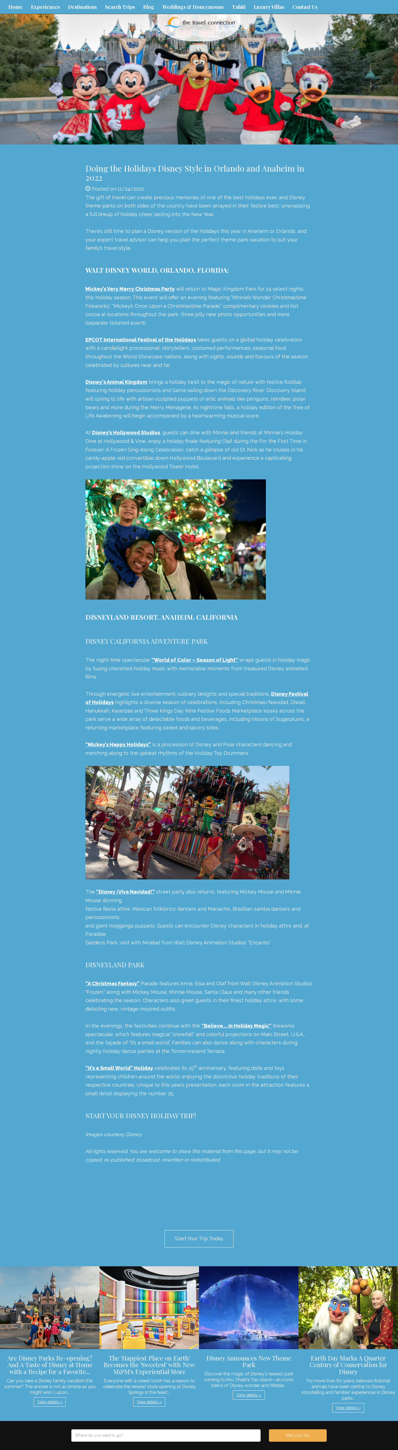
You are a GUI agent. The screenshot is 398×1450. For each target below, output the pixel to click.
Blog (148, 7)
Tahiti (238, 7)
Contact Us (304, 7)
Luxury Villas (269, 7)
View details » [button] (49, 1402)
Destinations (82, 7)
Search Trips (120, 7)
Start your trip (298, 1435)
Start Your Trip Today (199, 1238)
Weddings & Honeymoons (193, 7)
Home (15, 7)
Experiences (45, 7)
